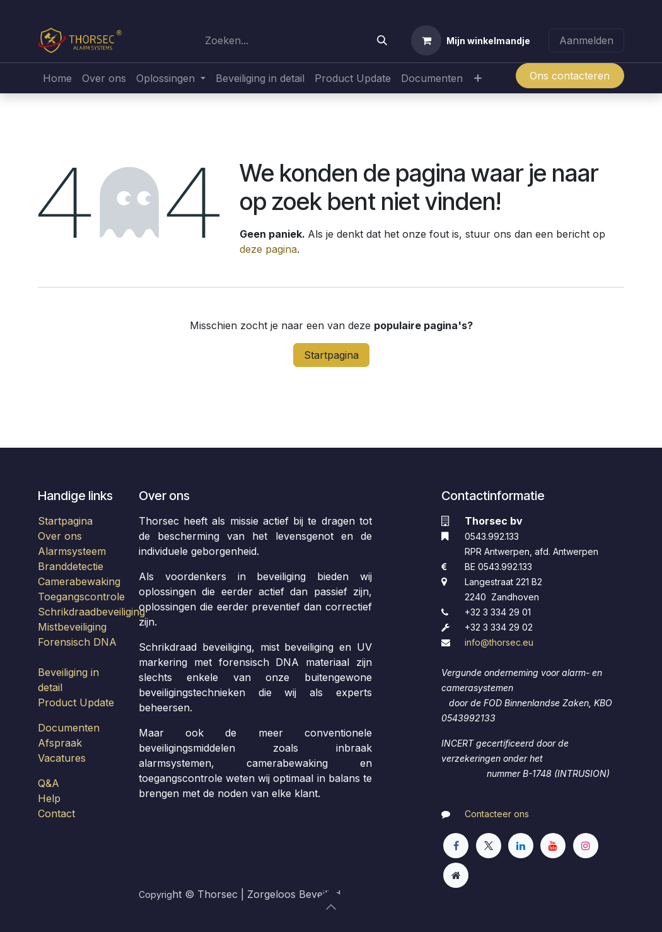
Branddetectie (70, 566)
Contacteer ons (497, 813)
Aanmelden (586, 40)
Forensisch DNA (77, 642)
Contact (56, 813)
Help (49, 798)
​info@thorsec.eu (499, 642)
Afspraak (60, 743)
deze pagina (268, 249)
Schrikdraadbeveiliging (91, 611)
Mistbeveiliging (72, 626)
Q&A (48, 783)
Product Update (76, 702)
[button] (331, 907)
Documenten (69, 727)
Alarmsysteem (72, 551)
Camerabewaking (79, 581)
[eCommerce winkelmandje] (470, 40)
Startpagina (331, 355)
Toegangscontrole (81, 596)
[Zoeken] (382, 40)
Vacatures (62, 758)
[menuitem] (57, 78)
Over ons (60, 536)
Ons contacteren (570, 75)
